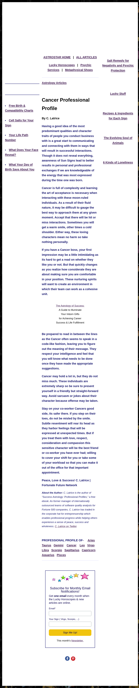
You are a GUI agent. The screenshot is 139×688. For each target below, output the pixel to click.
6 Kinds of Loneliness (118, 162)
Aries (91, 540)
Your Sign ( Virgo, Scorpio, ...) (64, 619)
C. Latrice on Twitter (66, 526)
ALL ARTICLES (86, 57)
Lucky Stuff (118, 93)
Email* (52, 608)
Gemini (58, 545)
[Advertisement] (70, 22)
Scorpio (56, 550)
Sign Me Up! (70, 632)
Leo (82, 545)
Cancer (72, 545)
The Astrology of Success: (70, 305)
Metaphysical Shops (79, 70)
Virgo (90, 545)
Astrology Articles (54, 83)
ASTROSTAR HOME (57, 57)
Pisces (61, 555)
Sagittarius (72, 550)
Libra (45, 550)
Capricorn (88, 550)
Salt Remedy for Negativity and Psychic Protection (118, 65)
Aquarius (48, 555)
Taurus (46, 545)
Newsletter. (77, 640)
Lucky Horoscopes (62, 65)
